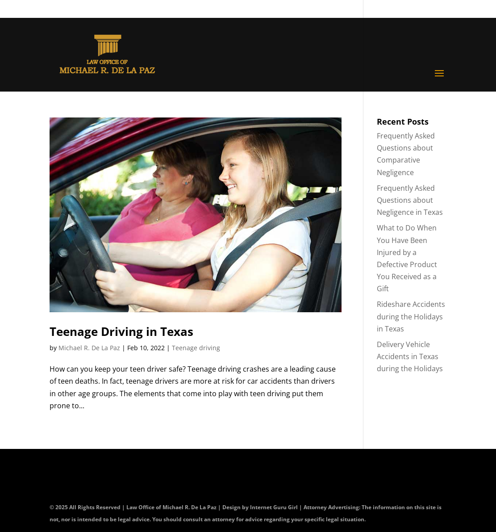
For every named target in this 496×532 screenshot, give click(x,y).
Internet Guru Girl (274, 507)
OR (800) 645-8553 (281, 9)
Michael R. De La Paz (89, 347)
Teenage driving (196, 347)
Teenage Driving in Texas (121, 331)
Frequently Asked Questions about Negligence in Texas (410, 200)
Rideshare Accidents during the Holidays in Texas (411, 316)
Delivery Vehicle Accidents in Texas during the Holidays (410, 356)
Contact (353, 9)
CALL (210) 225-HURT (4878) (163, 9)
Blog (392, 9)
